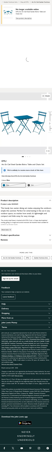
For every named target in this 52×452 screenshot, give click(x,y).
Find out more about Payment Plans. (12, 364)
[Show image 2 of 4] (49, 123)
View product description (24, 18)
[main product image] (9, 14)
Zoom (46, 96)
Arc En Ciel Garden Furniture (41, 2)
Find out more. (19, 376)
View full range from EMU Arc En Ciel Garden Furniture (19, 176)
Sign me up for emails (10, 279)
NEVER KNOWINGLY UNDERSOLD (26, 436)
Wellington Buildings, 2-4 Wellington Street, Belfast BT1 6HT (19, 356)
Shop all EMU (24, 2)
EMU (27, 258)
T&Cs (40, 383)
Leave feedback (8, 297)
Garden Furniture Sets (11, 2)
